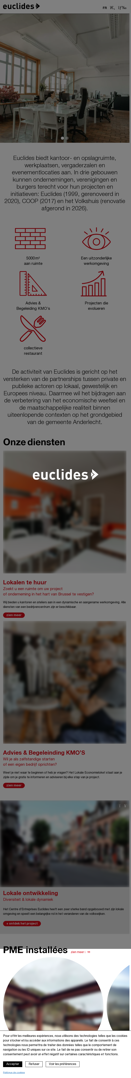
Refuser (34, 1064)
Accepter (12, 1064)
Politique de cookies (14, 1072)
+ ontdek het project (22, 923)
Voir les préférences (62, 1064)
